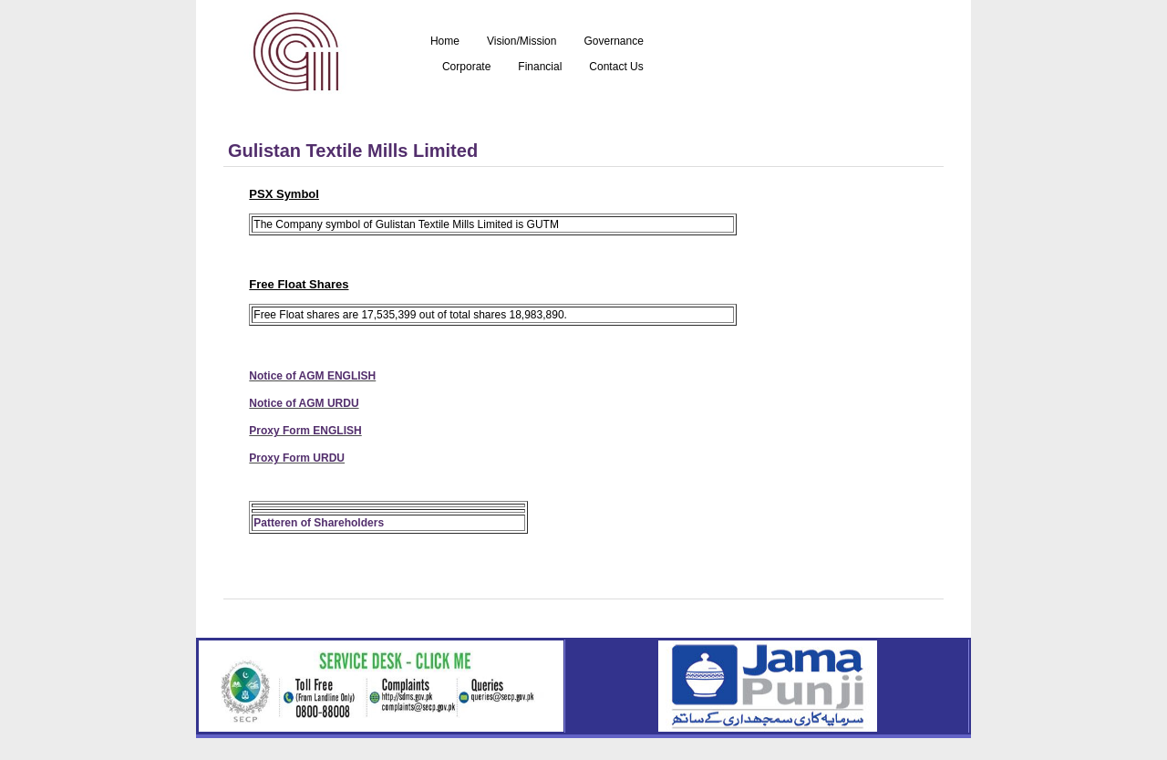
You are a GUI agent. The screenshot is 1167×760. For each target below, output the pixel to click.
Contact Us (616, 67)
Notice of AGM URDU (303, 403)
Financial (540, 67)
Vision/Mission (521, 41)
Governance (613, 41)
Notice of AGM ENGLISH (312, 376)
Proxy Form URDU (297, 458)
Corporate (466, 67)
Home (445, 41)
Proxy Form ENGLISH (305, 430)
